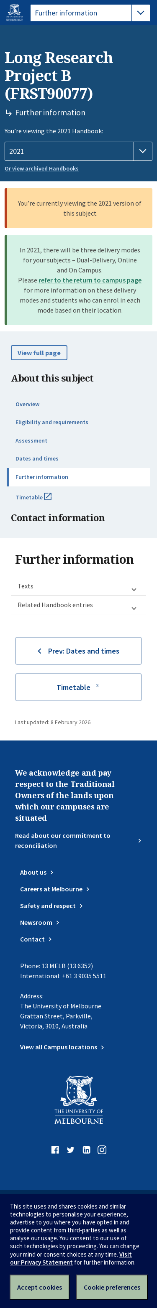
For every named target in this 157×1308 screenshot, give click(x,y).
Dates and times (37, 458)
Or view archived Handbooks (42, 168)
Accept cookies (39, 1287)
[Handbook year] (78, 151)
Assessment (31, 440)
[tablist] (90, 13)
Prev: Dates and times (83, 651)
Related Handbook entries (55, 605)
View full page (39, 353)
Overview (27, 404)
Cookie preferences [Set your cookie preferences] (112, 1287)
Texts (25, 586)
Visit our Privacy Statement (71, 1258)
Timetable (42, 500)
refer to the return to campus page (90, 280)
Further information (41, 477)
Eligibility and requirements (51, 422)
